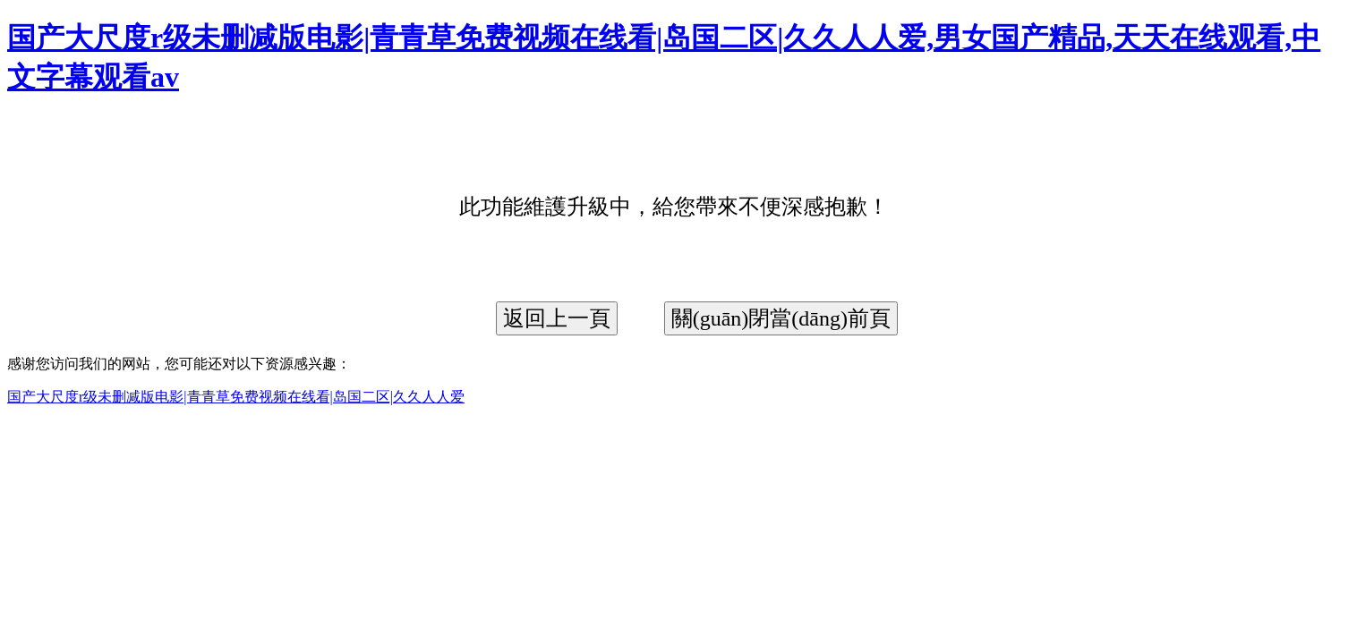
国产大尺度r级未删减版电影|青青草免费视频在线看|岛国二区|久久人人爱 (236, 396)
